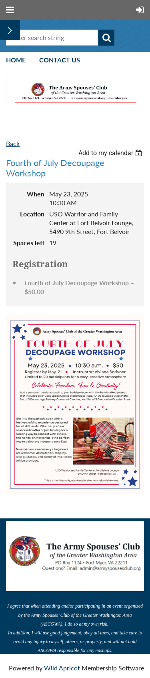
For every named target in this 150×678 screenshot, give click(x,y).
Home (16, 60)
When (35, 194)
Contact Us (59, 60)
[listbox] (111, 153)
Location (32, 214)
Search (106, 38)
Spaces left (28, 242)
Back (13, 143)
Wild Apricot (62, 668)
